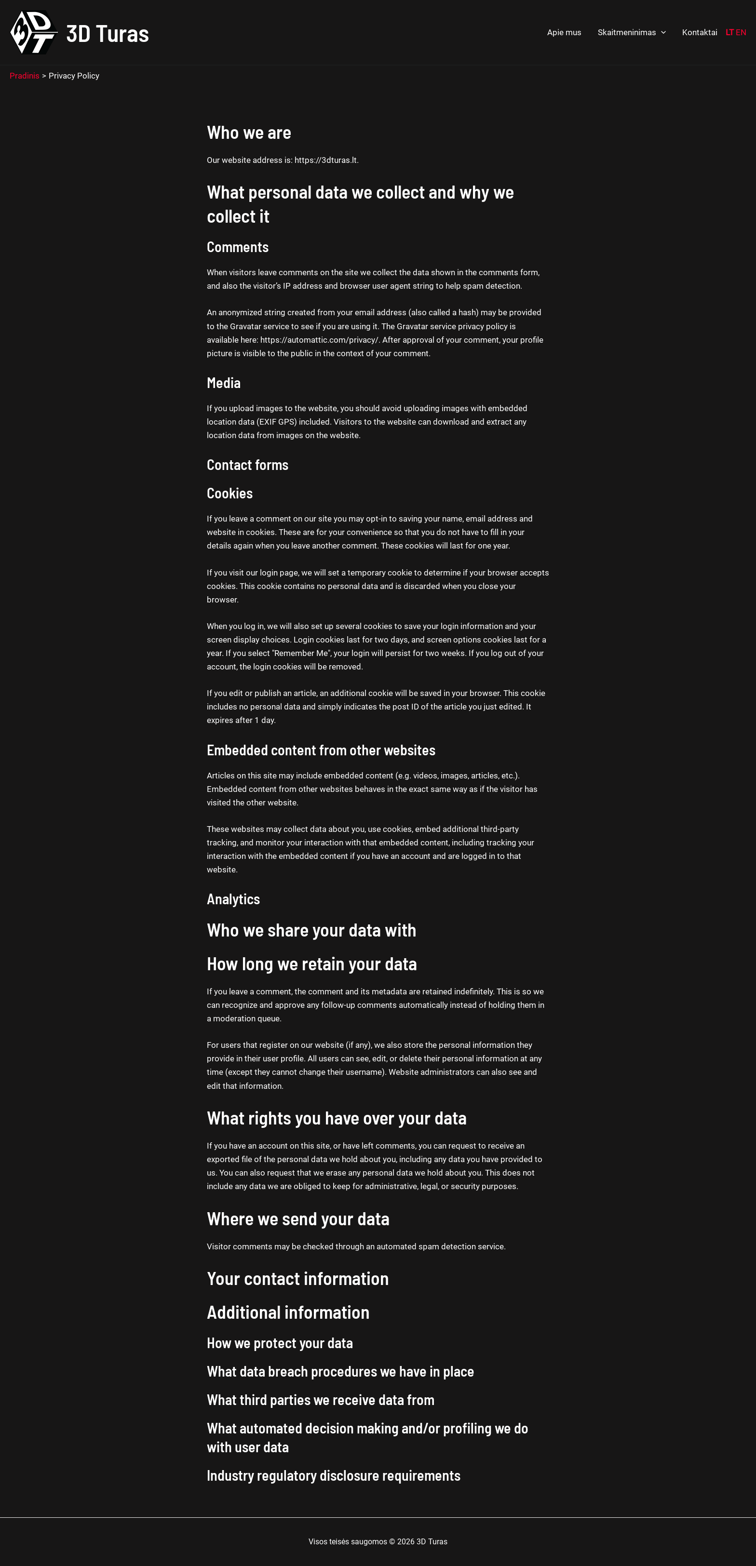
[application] (661, 32)
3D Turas (107, 32)
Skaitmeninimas (632, 32)
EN (741, 32)
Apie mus (564, 32)
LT (730, 32)
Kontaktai (699, 32)
